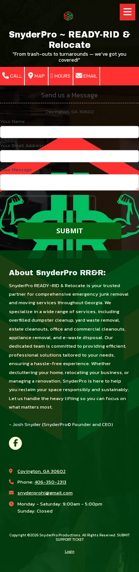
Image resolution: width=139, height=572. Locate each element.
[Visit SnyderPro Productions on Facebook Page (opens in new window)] (15, 443)
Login (70, 551)
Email (86, 75)
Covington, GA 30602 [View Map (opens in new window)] (41, 471)
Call (12, 75)
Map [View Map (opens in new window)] (36, 75)
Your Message (16, 170)
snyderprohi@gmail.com (45, 492)
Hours (60, 75)
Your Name (12, 121)
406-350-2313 (50, 481)
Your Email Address (22, 146)
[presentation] (47, 207)
